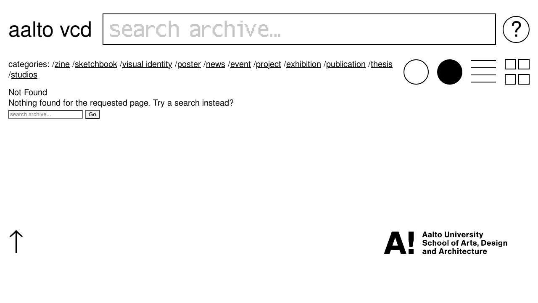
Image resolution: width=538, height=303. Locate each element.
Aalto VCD (50, 29)
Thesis (382, 63)
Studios (24, 74)
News (215, 63)
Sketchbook (96, 63)
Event (240, 63)
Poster (189, 63)
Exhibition (303, 63)
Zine (62, 63)
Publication (346, 63)
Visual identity (147, 63)
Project (268, 63)
